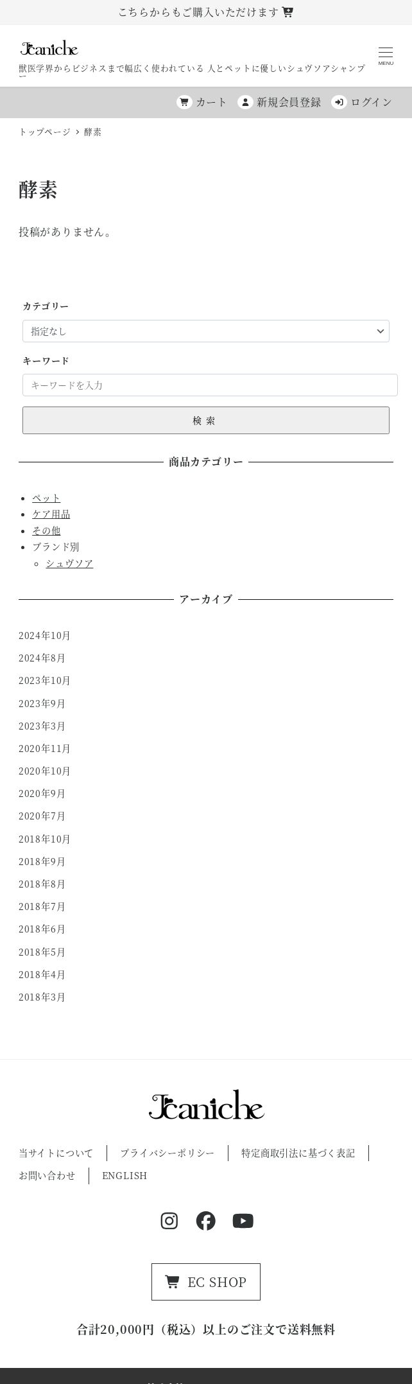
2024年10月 (45, 635)
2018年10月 (45, 838)
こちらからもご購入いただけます (206, 11)
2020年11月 (45, 748)
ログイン (362, 101)
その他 (46, 530)
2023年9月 (42, 703)
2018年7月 (42, 906)
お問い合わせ (47, 1175)
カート (202, 101)
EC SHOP (206, 1281)
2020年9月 (42, 793)
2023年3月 (42, 725)
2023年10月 (45, 680)
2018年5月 (42, 951)
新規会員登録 (279, 101)
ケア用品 (51, 513)
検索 (206, 420)
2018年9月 (42, 861)
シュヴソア (69, 563)
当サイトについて (56, 1152)
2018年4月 (42, 974)
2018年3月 (42, 996)
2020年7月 (42, 815)
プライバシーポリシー (167, 1152)
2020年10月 (45, 770)
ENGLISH (125, 1175)
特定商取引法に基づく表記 (298, 1152)
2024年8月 (42, 657)
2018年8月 (42, 883)
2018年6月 (42, 928)
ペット (46, 497)
